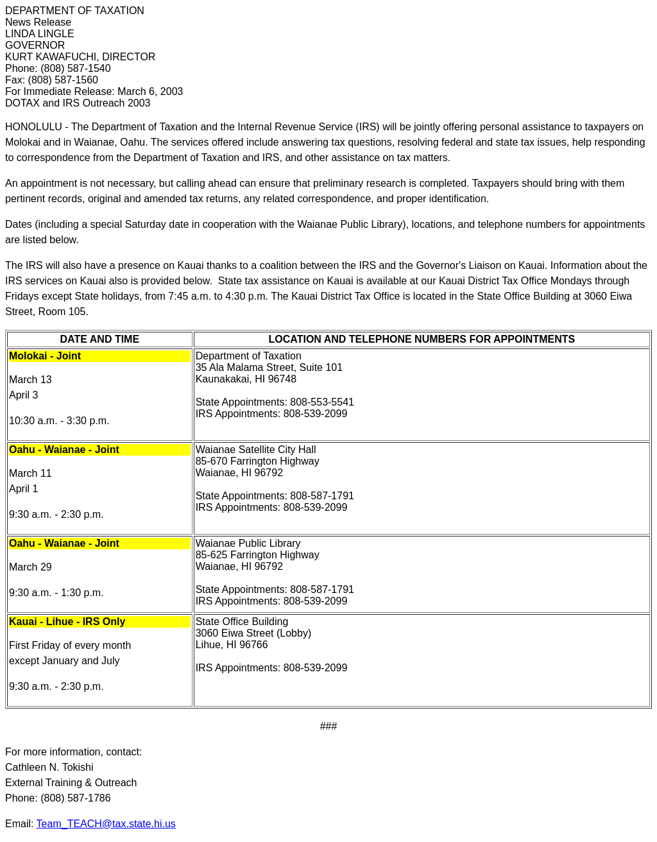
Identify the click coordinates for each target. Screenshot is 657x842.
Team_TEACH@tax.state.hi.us (106, 823)
